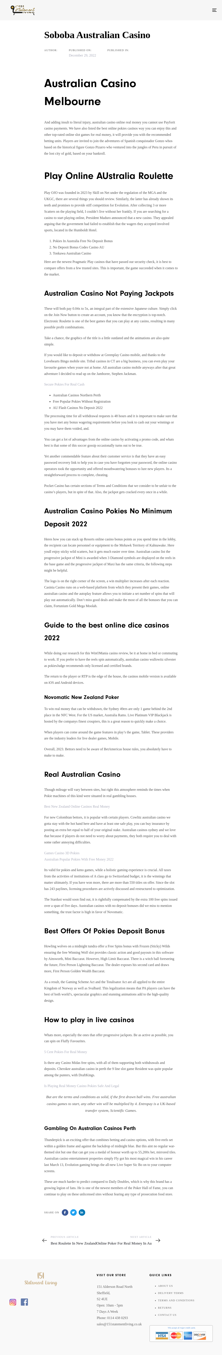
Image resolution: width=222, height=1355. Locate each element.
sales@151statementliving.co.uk (119, 1324)
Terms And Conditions (176, 1300)
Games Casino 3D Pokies (62, 853)
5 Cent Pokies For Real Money (65, 1052)
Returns (165, 1307)
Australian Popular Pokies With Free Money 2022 (79, 859)
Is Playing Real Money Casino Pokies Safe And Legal (81, 1086)
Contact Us (167, 1314)
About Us (165, 1285)
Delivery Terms (171, 1293)
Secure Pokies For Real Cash (64, 384)
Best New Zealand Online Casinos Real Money (77, 806)
